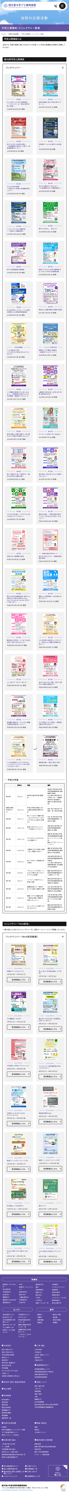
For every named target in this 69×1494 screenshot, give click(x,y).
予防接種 (5, 1368)
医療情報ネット (32, 1476)
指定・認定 (38, 1394)
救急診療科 (56, 1292)
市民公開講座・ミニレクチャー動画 (13, 1430)
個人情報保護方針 (9, 1469)
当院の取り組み (10, 1440)
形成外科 (22, 1302)
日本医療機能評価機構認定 (44, 1407)
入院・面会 (41, 1345)
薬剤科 (39, 1314)
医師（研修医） (6, 1407)
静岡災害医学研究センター (24, 1326)
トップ (3, 34)
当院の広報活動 (13, 34)
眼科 (37, 1287)
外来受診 (7, 1345)
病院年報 (38, 1449)
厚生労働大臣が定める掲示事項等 (46, 1404)
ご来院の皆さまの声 (8, 1444)
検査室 (39, 1322)
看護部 (55, 1322)
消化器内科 (7, 1289)
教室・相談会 (42, 1423)
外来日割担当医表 (8, 1355)
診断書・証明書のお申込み (11, 1376)
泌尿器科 (55, 1284)
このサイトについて (10, 1476)
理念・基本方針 (40, 1386)
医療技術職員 (6, 1413)
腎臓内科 (6, 1297)
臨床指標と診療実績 (45, 1440)
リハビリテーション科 (59, 1298)
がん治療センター (9, 1327)
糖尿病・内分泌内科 (9, 1300)
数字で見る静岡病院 (42, 1452)
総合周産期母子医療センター (9, 1321)
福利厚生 (5, 1402)
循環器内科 (7, 1302)
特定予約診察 (6, 1365)
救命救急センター (9, 1314)
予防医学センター (24, 1314)
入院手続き (38, 1349)
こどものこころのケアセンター (24, 1335)
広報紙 (4, 1427)
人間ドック (5, 1373)
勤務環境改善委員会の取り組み (13, 1454)
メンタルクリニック (58, 1287)
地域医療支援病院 (41, 1377)
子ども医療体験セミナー (10, 1432)
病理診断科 (56, 1295)
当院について (42, 1382)
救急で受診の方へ (8, 1352)
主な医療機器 (39, 1402)
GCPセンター (22, 1317)
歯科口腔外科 (57, 1303)
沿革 (36, 1396)
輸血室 (55, 1317)
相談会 (37, 1430)
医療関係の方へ (43, 1365)
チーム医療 (5, 1446)
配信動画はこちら (18, 979)
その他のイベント (40, 1432)
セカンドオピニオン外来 (10, 1371)
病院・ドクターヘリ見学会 (10, 1435)
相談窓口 (5, 1360)
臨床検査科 (56, 1300)
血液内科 (6, 1294)
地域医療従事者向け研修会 (44, 1372)
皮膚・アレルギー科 (42, 1303)
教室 (36, 1427)
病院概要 (38, 1391)
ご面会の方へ (39, 1360)
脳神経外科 (23, 1292)
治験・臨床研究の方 (41, 1374)
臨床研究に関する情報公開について (13, 1472)
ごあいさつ (38, 1389)
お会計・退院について (42, 1355)
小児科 (38, 1298)
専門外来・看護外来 (8, 1363)
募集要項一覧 (6, 1418)
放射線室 (40, 1320)
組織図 (38, 1399)
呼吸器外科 (23, 1300)
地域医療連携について (42, 1369)
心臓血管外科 (24, 1297)
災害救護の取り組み (9, 1449)
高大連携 (7, 1388)
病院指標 (38, 1444)
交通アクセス (31, 1466)
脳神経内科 (40, 1284)
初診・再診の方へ (7, 1349)
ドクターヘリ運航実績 (42, 1454)
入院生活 (38, 1352)
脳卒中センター (9, 1325)
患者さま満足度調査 (10, 1457)
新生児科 (39, 1295)
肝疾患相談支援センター (24, 1321)
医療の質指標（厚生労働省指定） (46, 1446)
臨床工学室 (57, 1314)
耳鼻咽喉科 (40, 1290)
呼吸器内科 (7, 1292)
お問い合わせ (31, 1472)
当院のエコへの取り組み (10, 1452)
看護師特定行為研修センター (24, 1330)
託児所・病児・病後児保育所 (14, 1382)
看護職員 (6, 1410)
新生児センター (8, 1317)
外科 (20, 1284)
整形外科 (22, 1294)
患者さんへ (5, 1357)
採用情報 (7, 1395)
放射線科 (55, 1290)
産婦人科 (39, 1292)
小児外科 (39, 1300)
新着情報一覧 (31, 1469)
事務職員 (5, 1415)
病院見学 (5, 1405)
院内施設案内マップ (10, 1466)
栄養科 (39, 1317)
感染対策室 (57, 1320)
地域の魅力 (6, 1399)
